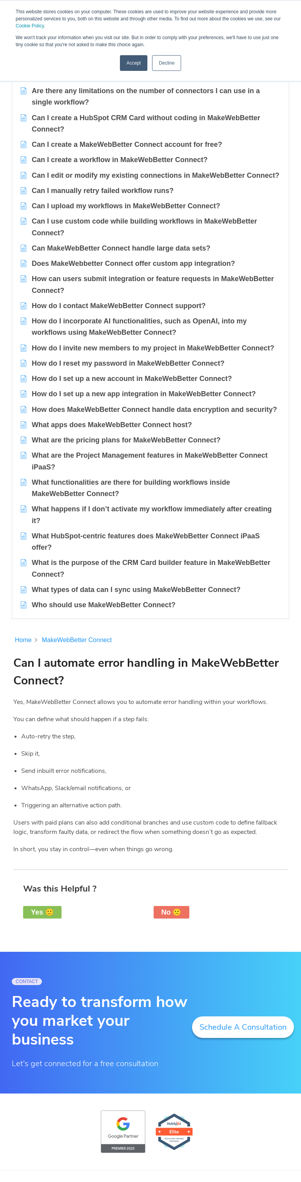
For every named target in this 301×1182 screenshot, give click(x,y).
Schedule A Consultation (242, 1027)
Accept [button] (134, 63)
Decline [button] (166, 63)
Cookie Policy (30, 26)
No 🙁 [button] (171, 912)
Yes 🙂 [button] (42, 912)
